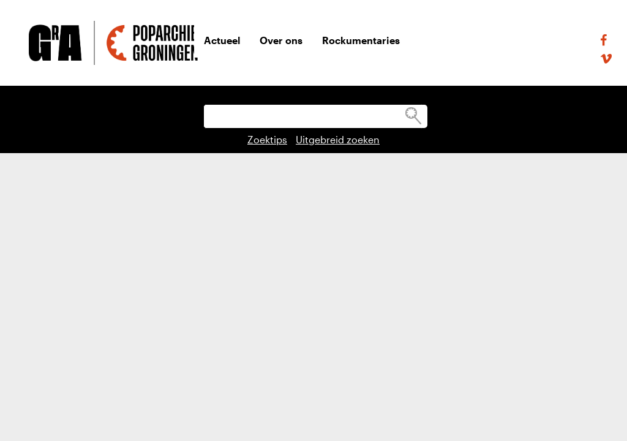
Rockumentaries (361, 40)
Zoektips (267, 139)
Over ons (281, 40)
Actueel (222, 40)
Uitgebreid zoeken (338, 139)
